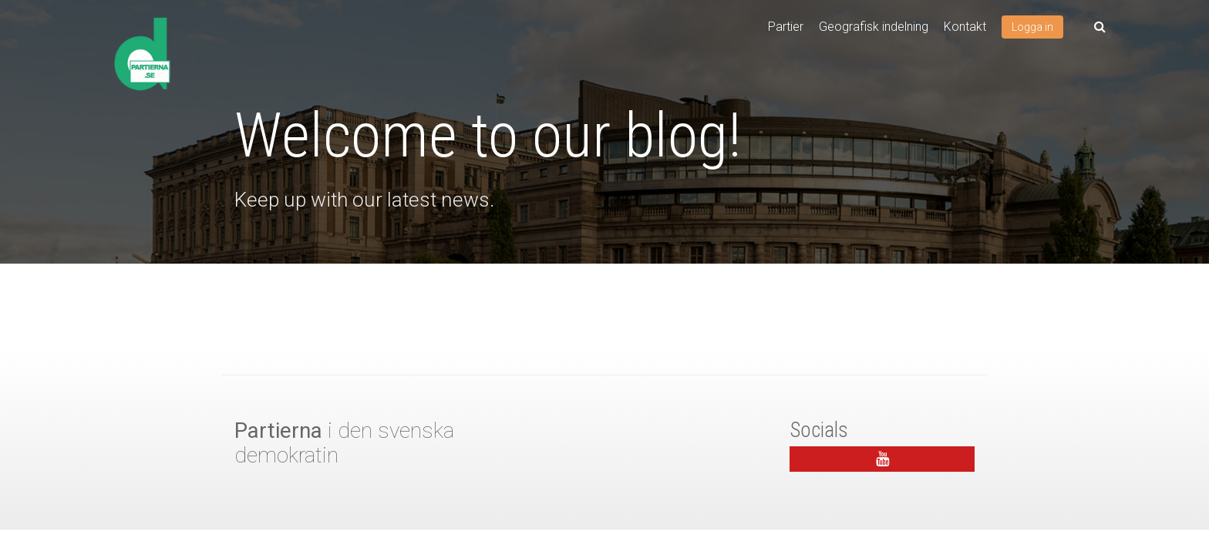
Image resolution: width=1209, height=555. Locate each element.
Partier (785, 26)
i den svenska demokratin (344, 443)
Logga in (1032, 27)
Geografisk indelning (873, 26)
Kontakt (965, 26)
